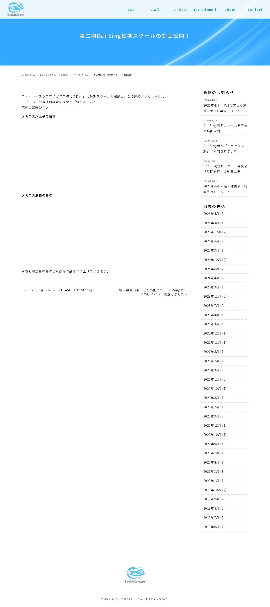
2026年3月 (211, 223)
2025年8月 (211, 241)
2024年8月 (211, 269)
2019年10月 (212, 490)
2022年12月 (212, 333)
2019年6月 (211, 526)
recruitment (205, 9)
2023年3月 (211, 324)
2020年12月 (212, 425)
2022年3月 (211, 370)
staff (155, 9)
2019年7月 (211, 517)
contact (255, 9)
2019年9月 (211, 499)
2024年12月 (212, 259)
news (130, 9)
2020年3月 (211, 471)
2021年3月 (211, 416)
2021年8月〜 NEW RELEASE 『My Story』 (61, 290)
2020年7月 (211, 453)
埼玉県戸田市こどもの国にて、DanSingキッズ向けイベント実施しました (153, 292)
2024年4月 (211, 278)
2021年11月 (212, 379)
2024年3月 (211, 287)
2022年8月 (211, 351)
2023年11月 (212, 296)
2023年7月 (211, 305)
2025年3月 (211, 250)
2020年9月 (211, 443)
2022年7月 (211, 361)
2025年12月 (212, 232)
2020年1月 (211, 480)
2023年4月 (211, 315)
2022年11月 (212, 342)
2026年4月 (211, 213)
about (230, 9)
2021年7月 (211, 407)
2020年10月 (212, 434)
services (180, 9)
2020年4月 (211, 462)
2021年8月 (211, 397)
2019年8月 (211, 508)
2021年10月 (212, 388)
